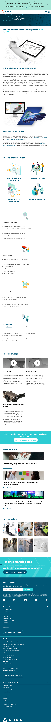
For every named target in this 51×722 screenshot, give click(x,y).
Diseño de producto (8, 655)
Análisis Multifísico (8, 663)
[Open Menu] (48, 12)
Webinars (5, 611)
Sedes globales (7, 687)
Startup (5, 625)
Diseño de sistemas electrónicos (11, 648)
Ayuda (4, 700)
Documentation (7, 618)
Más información (7, 468)
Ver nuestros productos (13, 675)
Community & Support (9, 620)
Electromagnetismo (8, 646)
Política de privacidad (18, 596)
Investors (5, 698)
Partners (5, 696)
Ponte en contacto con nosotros (25, 440)
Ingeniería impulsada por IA (10, 642)
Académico (6, 627)
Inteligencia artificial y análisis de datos (13, 644)
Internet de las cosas (8, 657)
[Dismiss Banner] (47, 5)
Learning (5, 622)
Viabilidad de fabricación (10, 659)
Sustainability (6, 692)
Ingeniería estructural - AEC (10, 668)
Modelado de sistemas (9, 670)
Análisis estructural (8, 666)
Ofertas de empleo (8, 689)
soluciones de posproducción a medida (15, 139)
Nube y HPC (6, 653)
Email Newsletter (7, 706)
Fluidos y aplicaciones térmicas (11, 650)
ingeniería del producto (40, 137)
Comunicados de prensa (9, 704)
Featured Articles (7, 614)
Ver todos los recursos (13, 632)
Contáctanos (6, 708)
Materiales (5, 661)
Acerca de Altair (7, 685)
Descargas (5, 616)
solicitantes (9, 327)
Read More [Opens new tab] (27, 7)
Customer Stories (7, 609)
